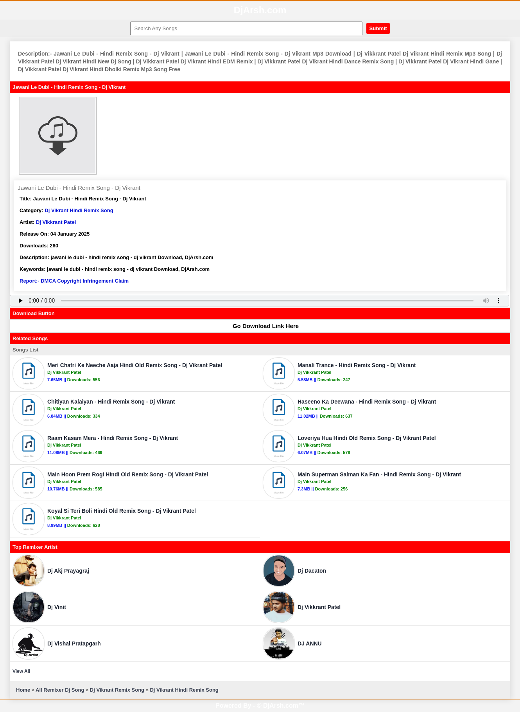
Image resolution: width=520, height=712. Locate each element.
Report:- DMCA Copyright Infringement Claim (74, 281)
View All (21, 671)
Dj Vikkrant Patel (56, 222)
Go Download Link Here (262, 326)
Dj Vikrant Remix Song (117, 690)
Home (23, 690)
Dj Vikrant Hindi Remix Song (79, 210)
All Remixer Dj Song (60, 690)
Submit (378, 28)
